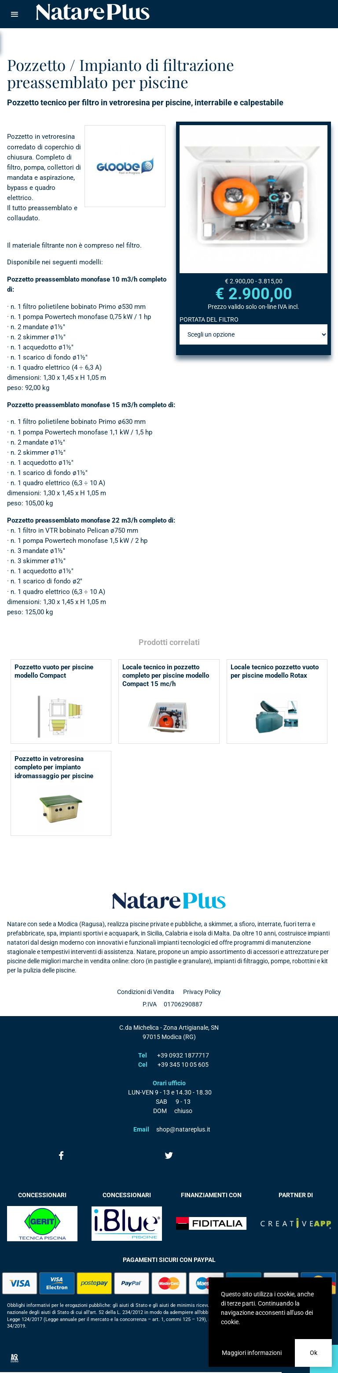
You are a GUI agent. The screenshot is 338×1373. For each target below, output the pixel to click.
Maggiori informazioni (252, 1352)
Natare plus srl (169, 901)
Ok (313, 1352)
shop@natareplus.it (183, 1129)
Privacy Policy (202, 991)
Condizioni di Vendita (145, 991)
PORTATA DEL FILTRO (209, 319)
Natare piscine (92, 12)
